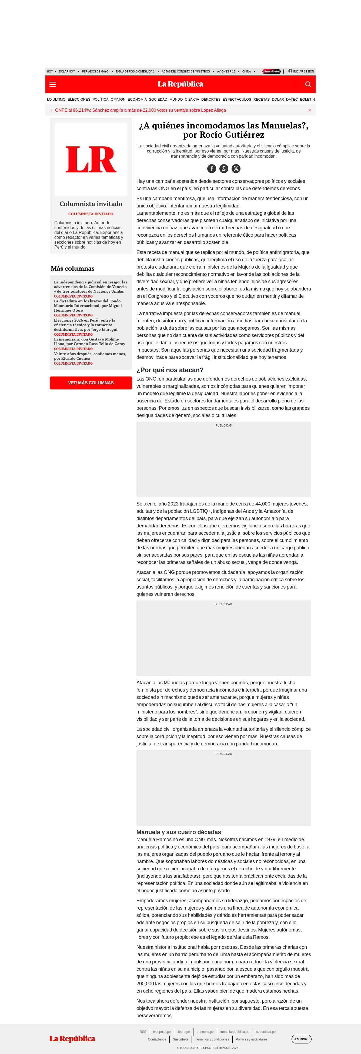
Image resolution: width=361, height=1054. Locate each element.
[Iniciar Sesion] (301, 71)
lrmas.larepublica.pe (234, 1032)
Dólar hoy (67, 71)
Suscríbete (180, 1039)
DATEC (292, 99)
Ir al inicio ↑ (302, 1039)
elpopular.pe (162, 1032)
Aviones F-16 (226, 71)
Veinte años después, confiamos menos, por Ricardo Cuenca (90, 356)
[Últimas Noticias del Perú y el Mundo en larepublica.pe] (180, 84)
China (246, 71)
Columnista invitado (91, 203)
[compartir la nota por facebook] (211, 168)
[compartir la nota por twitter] (236, 168)
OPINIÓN (118, 99)
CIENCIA (192, 99)
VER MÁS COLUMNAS (91, 382)
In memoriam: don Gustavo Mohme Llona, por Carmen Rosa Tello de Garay (89, 341)
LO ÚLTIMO (56, 99)
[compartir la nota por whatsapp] (224, 168)
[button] (52, 84)
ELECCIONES (79, 99)
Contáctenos (157, 1039)
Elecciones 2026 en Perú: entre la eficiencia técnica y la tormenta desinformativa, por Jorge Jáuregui (86, 325)
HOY (50, 71)
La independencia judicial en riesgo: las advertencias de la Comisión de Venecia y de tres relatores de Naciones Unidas (90, 286)
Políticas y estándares (252, 1039)
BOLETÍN (307, 99)
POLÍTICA (100, 99)
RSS (143, 1032)
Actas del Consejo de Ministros (186, 71)
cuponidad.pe (266, 1032)
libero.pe (184, 1032)
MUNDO (176, 99)
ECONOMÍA (137, 99)
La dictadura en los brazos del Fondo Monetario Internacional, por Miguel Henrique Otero (88, 305)
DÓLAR (278, 99)
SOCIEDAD (158, 99)
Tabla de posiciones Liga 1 (135, 71)
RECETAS (261, 99)
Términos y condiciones (212, 1039)
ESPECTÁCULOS (237, 99)
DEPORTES (210, 99)
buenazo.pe (205, 1032)
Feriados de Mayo (95, 71)
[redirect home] (72, 1039)
